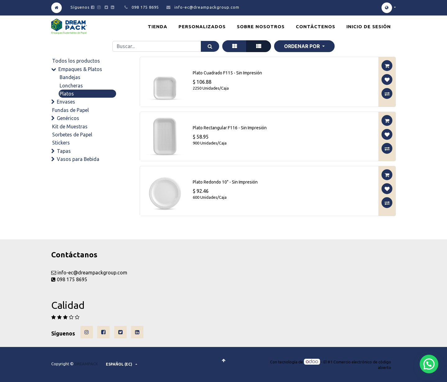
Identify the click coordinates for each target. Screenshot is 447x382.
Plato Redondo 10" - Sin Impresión (225, 182)
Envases (66, 101)
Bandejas (70, 77)
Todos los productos (76, 61)
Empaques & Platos (80, 69)
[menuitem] (157, 26)
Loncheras (71, 85)
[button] (304, 46)
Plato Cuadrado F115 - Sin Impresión (227, 72)
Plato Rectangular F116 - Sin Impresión (230, 127)
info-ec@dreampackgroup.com (206, 7)
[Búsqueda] (210, 46)
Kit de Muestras (70, 126)
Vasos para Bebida (78, 159)
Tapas (64, 151)
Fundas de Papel (70, 110)
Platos (67, 93)
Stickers (61, 142)
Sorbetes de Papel (72, 134)
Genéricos (68, 118)
